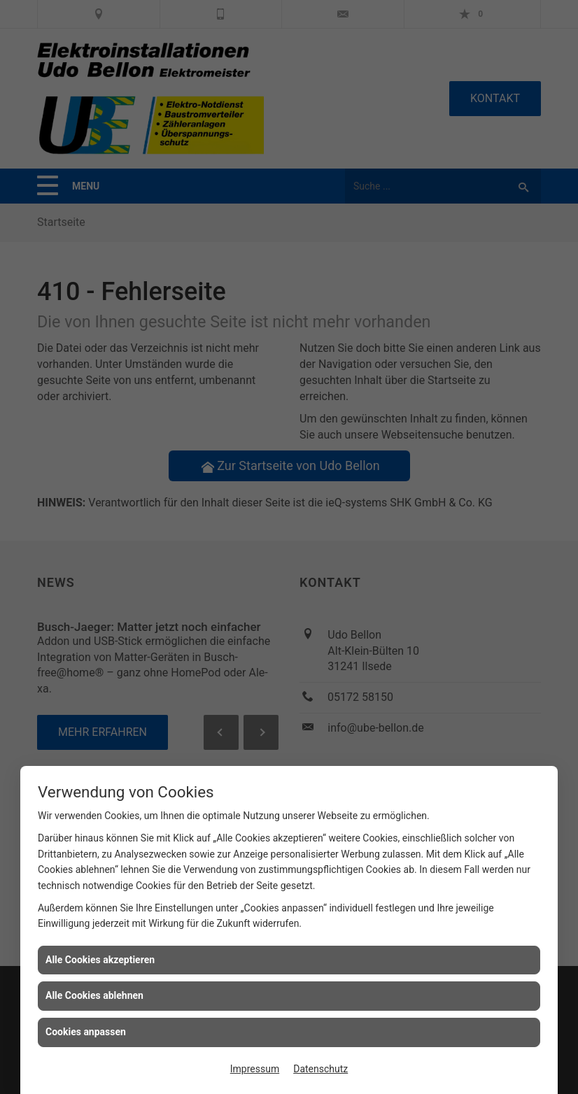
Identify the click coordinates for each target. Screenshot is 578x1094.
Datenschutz (320, 1068)
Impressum (254, 1068)
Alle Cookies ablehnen (94, 995)
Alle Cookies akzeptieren (100, 959)
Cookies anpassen (85, 1031)
